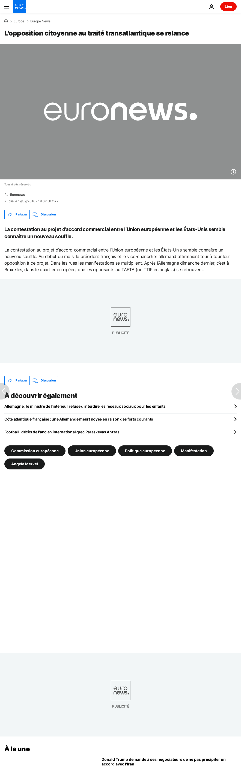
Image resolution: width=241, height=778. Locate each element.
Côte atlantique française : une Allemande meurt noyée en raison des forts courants (78, 419)
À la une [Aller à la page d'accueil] (17, 749)
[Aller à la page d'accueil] (19, 6)
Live (228, 6)
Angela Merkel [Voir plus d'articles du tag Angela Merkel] (24, 463)
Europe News (40, 21)
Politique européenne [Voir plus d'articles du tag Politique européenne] (145, 450)
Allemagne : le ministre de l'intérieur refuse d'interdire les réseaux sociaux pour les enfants (85, 406)
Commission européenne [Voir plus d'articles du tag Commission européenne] (35, 450)
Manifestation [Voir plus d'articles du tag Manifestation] (194, 450)
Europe (19, 21)
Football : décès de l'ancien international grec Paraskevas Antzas (62, 432)
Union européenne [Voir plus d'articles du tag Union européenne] (92, 450)
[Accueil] (6, 21)
